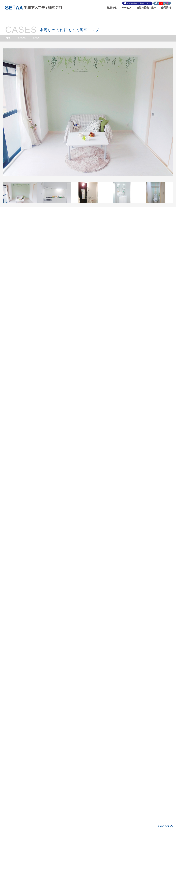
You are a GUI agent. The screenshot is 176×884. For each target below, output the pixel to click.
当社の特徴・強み (146, 7)
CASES (22, 38)
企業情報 (166, 7)
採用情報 (112, 7)
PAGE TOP (165, 826)
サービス (126, 7)
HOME (7, 38)
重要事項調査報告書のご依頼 (139, 3)
